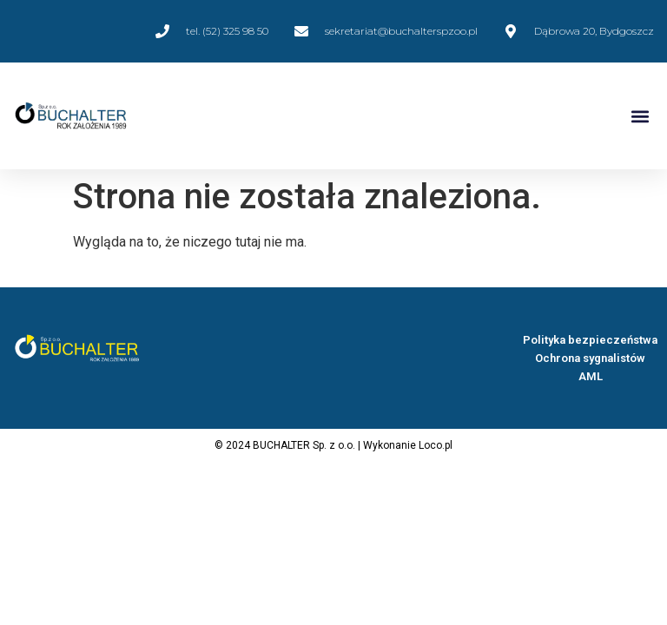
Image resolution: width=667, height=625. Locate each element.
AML (590, 376)
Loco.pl (435, 445)
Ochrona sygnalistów (590, 358)
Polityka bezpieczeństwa (590, 339)
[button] (639, 116)
